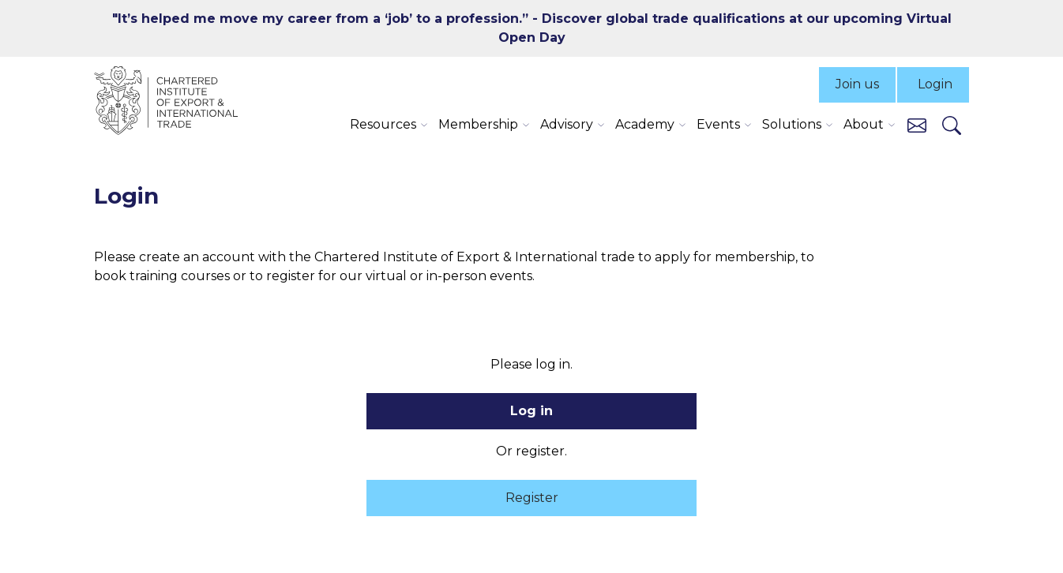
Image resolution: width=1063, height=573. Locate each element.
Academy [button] (644, 124)
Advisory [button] (566, 124)
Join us (857, 84)
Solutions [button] (791, 124)
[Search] (951, 125)
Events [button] (718, 124)
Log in (531, 410)
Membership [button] (478, 124)
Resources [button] (383, 124)
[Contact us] (916, 124)
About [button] (863, 124)
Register (531, 497)
